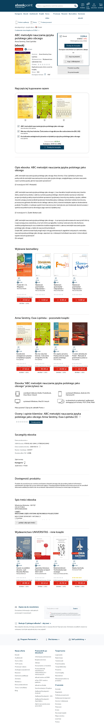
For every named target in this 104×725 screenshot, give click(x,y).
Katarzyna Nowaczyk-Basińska (62, 573)
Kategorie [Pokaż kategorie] (18, 14)
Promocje (56, 14)
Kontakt (58, 689)
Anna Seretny (43, 54)
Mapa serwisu (59, 716)
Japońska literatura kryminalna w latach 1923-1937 (42, 570)
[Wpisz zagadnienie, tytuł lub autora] (54, 6)
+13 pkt (29, 49)
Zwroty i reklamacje (61, 701)
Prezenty (58, 670)
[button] (87, 266)
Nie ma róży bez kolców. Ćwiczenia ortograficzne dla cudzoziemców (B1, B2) (50, 131)
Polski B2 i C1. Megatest (22, 286)
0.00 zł (44, 300)
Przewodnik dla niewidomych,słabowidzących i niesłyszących (40, 671)
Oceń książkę (59, 673)
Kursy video (47, 16)
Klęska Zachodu (78, 568)
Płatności (58, 707)
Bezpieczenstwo (40, 660)
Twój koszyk (59, 661)
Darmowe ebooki (81, 16)
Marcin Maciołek (40, 290)
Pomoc (41, 408)
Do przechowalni (73, 72)
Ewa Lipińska (32, 128)
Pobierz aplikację (23, 22)
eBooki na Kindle (40, 685)
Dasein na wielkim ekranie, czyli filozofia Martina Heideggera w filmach (23, 571)
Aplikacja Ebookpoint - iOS (43, 696)
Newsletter (59, 676)
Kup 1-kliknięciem (73, 61)
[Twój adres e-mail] (57, 608)
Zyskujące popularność (22, 670)
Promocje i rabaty (20, 667)
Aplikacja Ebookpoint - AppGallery (42, 700)
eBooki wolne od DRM (42, 677)
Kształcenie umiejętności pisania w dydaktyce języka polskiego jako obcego (50, 136)
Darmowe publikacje (21, 676)
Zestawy (18, 679)
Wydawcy (18, 681)
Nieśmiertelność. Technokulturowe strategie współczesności (60, 571)
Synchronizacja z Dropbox (43, 688)
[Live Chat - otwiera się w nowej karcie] (88, 6)
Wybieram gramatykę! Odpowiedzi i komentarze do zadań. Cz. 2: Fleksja (61, 288)
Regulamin (58, 692)
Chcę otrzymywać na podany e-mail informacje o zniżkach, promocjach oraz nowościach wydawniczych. (64, 614)
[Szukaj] (75, 6)
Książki (41, 14)
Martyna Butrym (21, 573)
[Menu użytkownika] (94, 6)
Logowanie (58, 655)
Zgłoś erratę (19, 459)
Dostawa (58, 704)
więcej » (52, 616)
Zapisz (75, 608)
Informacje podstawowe (43, 657)
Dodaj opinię (35, 422)
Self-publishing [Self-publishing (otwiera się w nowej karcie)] (78, 639)
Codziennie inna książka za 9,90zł (26, 30)
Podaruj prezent (46, 22)
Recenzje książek (60, 713)
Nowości (64, 14)
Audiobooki (34, 14)
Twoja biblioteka (60, 667)
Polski (25, 465)
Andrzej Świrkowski (40, 573)
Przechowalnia (60, 664)
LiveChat (58, 719)
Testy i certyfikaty (21, 687)
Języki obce (18, 465)
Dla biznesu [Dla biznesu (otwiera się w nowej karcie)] (53, 639)
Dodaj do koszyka (73, 46)
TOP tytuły (18, 664)
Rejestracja (59, 658)
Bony (35, 22)
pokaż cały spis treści (27, 523)
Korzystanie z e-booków (43, 666)
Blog (16, 690)
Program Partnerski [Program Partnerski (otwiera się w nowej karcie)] (28, 639)
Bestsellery (73, 14)
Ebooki (25, 14)
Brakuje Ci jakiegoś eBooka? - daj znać (34, 623)
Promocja (19, 49)
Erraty (57, 710)
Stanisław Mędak (21, 288)
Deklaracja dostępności (62, 698)
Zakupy (37, 663)
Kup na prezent (74, 57)
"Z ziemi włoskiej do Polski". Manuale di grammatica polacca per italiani (79, 356)
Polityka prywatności (62, 695)
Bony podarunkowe (21, 684)
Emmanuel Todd (77, 570)
